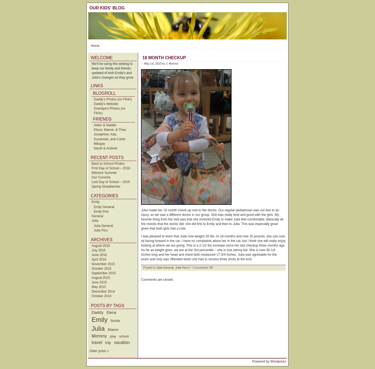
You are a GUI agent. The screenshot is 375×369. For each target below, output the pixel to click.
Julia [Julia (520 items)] (98, 328)
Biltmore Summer (104, 173)
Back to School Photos (108, 164)
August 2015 (101, 278)
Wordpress (278, 361)
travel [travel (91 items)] (97, 342)
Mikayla (99, 144)
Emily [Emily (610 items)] (99, 319)
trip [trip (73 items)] (108, 342)
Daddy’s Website (106, 104)
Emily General (104, 207)
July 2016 (99, 250)
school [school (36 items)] (124, 336)
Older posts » (99, 351)
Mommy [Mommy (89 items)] (99, 336)
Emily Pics (101, 211)
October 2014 (101, 296)
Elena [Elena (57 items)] (111, 312)
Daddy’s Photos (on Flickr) (113, 99)
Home (95, 46)
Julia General (103, 226)
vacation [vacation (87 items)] (122, 342)
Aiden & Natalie (105, 125)
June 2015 (99, 282)
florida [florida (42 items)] (115, 321)
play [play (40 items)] (113, 336)
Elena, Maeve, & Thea (110, 130)
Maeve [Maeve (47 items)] (113, 330)
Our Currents (101, 177)
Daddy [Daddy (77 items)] (97, 312)
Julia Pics (100, 230)
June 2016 (99, 255)
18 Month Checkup (164, 57)
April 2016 (99, 259)
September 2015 (104, 273)
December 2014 (103, 291)
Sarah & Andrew (105, 148)
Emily (96, 202)
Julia (95, 221)
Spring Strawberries (106, 186)
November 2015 (103, 264)
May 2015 (99, 287)
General (97, 216)
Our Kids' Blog (107, 8)
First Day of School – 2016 (111, 168)
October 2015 (101, 268)
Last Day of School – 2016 (111, 182)
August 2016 (101, 246)
